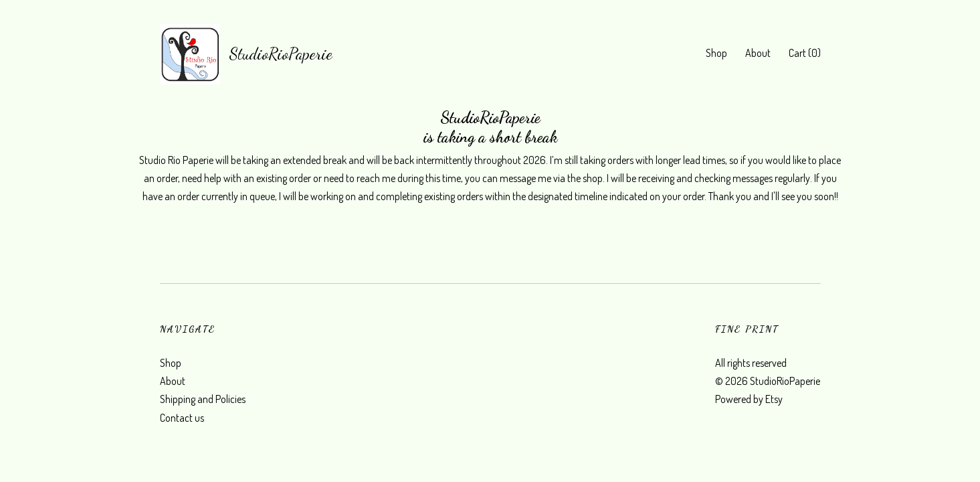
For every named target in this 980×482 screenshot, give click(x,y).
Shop (716, 53)
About (758, 53)
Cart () (805, 53)
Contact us (182, 417)
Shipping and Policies (203, 399)
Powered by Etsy (749, 399)
